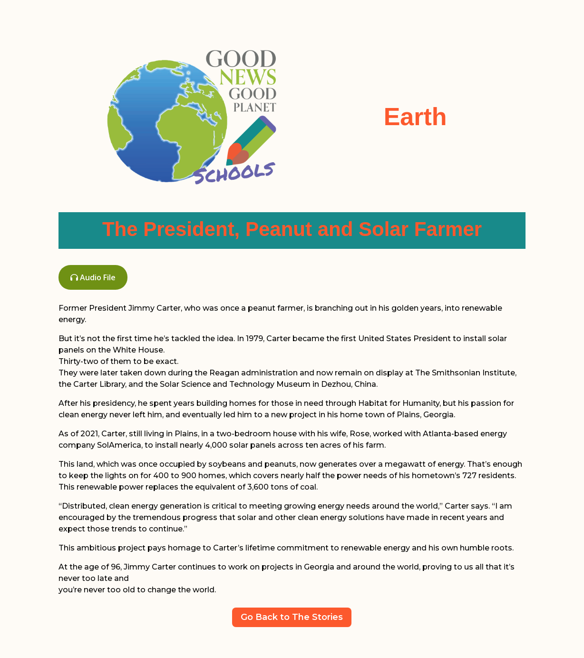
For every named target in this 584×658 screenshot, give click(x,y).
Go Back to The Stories (292, 617)
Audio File (93, 277)
